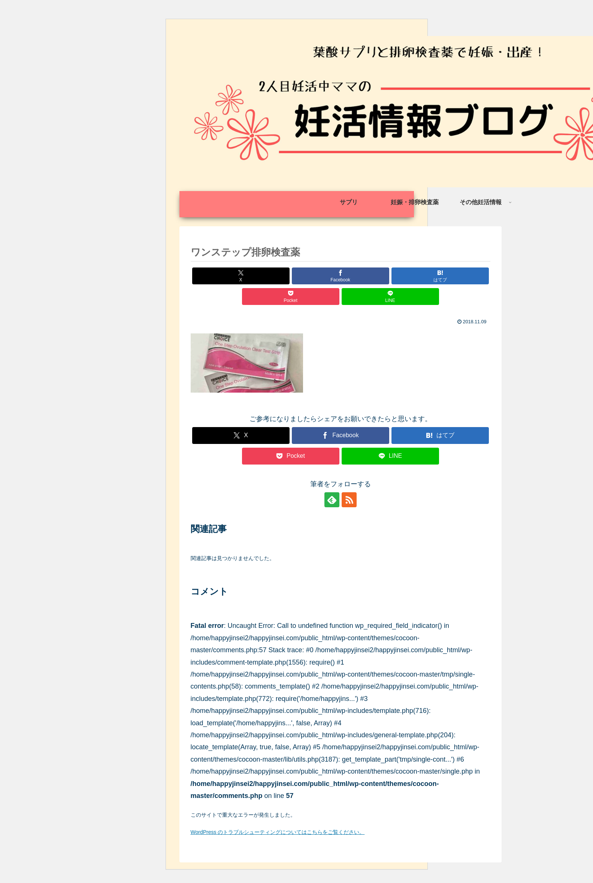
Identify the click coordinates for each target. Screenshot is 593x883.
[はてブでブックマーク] (440, 275)
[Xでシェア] (241, 275)
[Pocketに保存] (290, 296)
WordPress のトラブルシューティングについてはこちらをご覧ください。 (278, 832)
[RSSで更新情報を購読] (349, 499)
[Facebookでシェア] (340, 275)
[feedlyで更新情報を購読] (331, 499)
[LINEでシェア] (390, 296)
